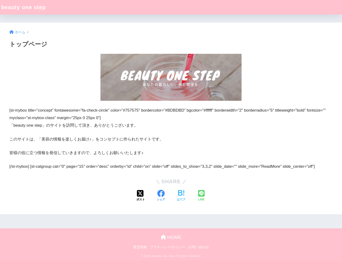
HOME (171, 237)
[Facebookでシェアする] (161, 196)
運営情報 (140, 247)
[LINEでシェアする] (201, 196)
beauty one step (23, 7)
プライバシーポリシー (167, 247)
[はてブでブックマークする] (181, 196)
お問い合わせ (198, 247)
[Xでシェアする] (140, 196)
